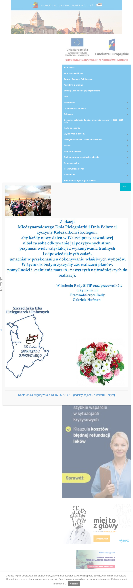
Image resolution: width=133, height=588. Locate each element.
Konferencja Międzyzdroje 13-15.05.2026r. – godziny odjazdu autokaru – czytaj (66, 395)
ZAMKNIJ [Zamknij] (125, 187)
